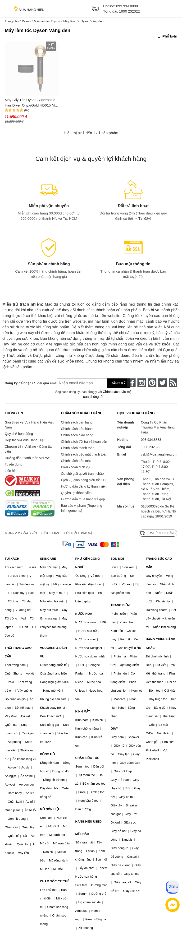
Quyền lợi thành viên (76, 493)
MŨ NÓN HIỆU (50, 809)
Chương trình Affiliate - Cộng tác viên (28, 449)
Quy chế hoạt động (19, 434)
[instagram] (141, 382)
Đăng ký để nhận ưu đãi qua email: (27, 383)
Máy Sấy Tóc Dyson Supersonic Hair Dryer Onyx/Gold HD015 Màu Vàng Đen (32, 103)
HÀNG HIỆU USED (88, 821)
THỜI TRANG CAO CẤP (18, 652)
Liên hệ (10, 471)
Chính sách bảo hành (76, 429)
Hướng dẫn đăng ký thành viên (84, 486)
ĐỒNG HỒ (47, 754)
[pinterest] (152, 382)
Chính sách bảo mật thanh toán (84, 454)
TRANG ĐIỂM (120, 605)
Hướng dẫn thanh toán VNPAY (27, 458)
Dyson (26, 21)
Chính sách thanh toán (77, 448)
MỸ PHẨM (82, 834)
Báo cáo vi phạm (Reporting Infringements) (81, 508)
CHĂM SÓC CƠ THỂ (54, 881)
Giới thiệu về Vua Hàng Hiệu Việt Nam (29, 424)
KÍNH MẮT (82, 711)
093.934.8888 (127, 6)
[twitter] (162, 382)
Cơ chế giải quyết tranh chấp (82, 473)
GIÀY (114, 728)
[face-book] (131, 382)
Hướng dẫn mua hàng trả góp (83, 499)
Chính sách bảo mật (76, 461)
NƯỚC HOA (83, 613)
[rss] (173, 382)
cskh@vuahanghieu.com (159, 454)
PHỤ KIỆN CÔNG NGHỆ (87, 563)
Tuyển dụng (14, 464)
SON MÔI (117, 558)
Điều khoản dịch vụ (75, 467)
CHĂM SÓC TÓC (87, 758)
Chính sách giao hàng (77, 435)
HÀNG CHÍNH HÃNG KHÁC (160, 644)
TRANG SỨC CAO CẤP (159, 563)
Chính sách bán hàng (76, 422)
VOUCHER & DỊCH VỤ (53, 652)
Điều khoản (50, 533)
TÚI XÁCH (12, 558)
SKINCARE (48, 558)
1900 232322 (129, 11)
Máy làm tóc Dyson (47, 21)
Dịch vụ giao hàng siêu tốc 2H (83, 480)
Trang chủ (12, 21)
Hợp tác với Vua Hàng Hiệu (25, 440)
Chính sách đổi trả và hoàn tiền (84, 441)
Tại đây (144, 218)
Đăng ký (118, 383)
